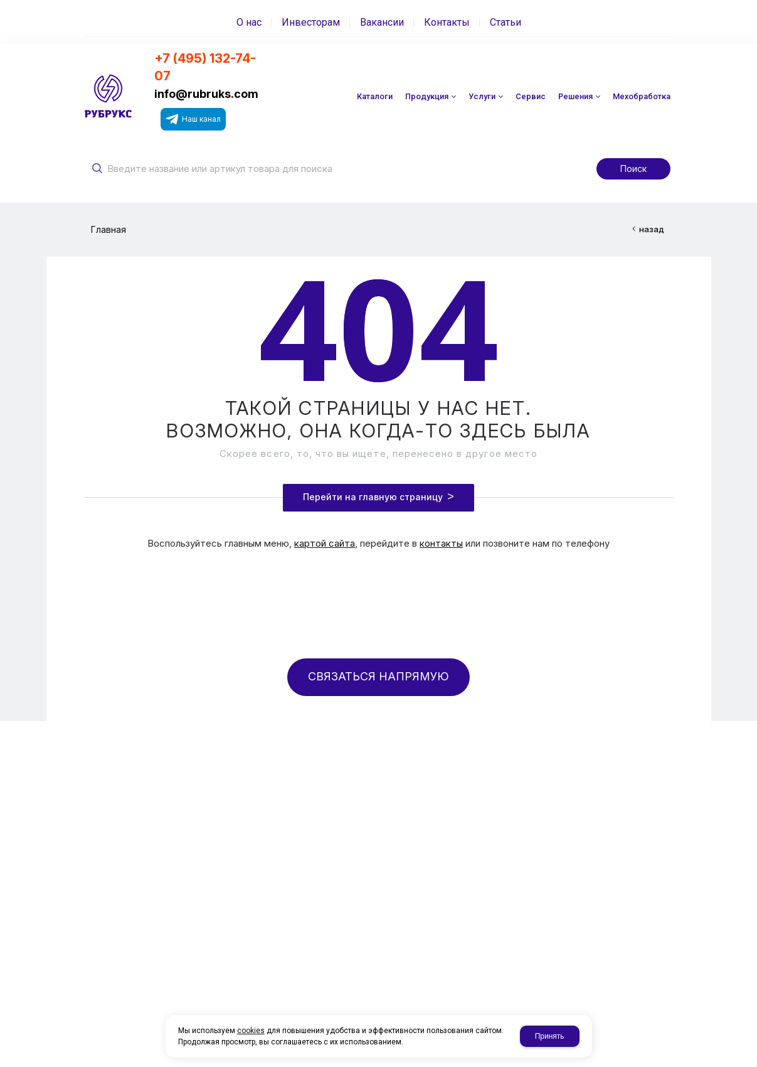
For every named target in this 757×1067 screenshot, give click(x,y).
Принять (549, 1036)
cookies (251, 1030)
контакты (441, 543)
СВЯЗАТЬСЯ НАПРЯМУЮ (378, 676)
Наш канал (193, 119)
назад (651, 229)
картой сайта (324, 543)
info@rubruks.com (206, 93)
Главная (108, 229)
